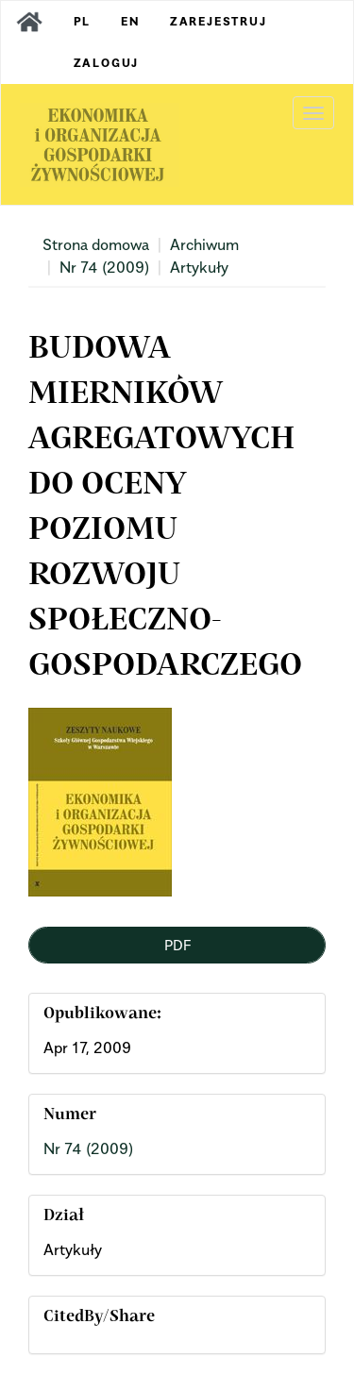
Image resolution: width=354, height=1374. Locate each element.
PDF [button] (177, 944)
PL (83, 21)
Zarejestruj (218, 21)
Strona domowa (95, 244)
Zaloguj (107, 63)
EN (130, 21)
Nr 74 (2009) (104, 267)
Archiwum (204, 244)
